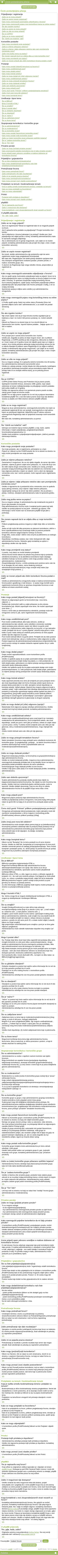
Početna (4, 1553)
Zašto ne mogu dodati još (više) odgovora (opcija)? (20, 76)
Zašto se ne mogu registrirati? (13, 36)
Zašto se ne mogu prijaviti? (11, 17)
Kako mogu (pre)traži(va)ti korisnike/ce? (16, 178)
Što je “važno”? (7, 116)
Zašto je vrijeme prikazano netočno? (15, 47)
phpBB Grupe (7, 1469)
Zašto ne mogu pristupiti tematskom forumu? (18, 81)
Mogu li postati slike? (9, 108)
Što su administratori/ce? (11, 126)
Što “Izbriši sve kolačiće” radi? (13, 39)
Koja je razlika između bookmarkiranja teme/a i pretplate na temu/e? (26, 187)
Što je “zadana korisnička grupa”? (14, 140)
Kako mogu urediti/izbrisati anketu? (14, 79)
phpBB (10, 1549)
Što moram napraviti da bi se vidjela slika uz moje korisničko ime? (26, 56)
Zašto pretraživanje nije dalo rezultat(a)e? (17, 174)
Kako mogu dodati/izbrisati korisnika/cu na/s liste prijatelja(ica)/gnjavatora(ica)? (19, 165)
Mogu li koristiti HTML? (10, 104)
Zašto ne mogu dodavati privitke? (14, 83)
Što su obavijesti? (8, 113)
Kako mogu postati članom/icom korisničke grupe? (20, 133)
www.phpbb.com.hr (28, 1534)
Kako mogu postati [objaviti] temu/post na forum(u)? (20, 67)
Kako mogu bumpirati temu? (12, 95)
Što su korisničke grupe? (11, 131)
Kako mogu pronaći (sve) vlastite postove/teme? (19, 181)
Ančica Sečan (34, 1532)
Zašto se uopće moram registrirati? (14, 19)
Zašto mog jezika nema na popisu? (14, 54)
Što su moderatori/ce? (10, 128)
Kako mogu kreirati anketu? (12, 74)
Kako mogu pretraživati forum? (13, 171)
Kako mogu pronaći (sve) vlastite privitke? (17, 199)
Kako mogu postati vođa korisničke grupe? (17, 136)
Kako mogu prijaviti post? (11, 88)
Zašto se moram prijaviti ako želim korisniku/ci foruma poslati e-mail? (27, 61)
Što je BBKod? (7, 101)
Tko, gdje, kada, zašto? (10, 216)
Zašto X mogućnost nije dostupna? (14, 208)
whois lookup (13, 1509)
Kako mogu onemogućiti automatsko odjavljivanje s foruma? (24, 22)
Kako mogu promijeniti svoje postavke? (16, 44)
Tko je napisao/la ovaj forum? (12, 205)
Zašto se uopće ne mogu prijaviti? (14, 29)
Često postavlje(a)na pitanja (17, 2)
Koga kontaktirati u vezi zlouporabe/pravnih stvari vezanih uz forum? (27, 210)
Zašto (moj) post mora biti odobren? (15, 93)
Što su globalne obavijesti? (11, 111)
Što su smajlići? (7, 106)
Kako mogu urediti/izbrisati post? (14, 69)
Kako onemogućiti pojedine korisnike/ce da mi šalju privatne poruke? (27, 151)
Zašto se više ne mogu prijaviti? (13, 31)
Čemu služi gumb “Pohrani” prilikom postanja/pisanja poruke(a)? (25, 91)
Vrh (3, 247)
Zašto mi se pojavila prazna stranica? (15, 176)
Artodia (55, 1549)
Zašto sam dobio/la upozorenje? (13, 86)
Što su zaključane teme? (11, 118)
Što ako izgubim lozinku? (11, 27)
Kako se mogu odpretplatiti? (12, 191)
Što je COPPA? (7, 34)
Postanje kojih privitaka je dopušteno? (15, 197)
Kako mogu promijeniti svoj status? (14, 58)
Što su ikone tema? (9, 120)
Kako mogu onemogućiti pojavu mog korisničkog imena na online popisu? (28, 24)
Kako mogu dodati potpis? (11, 71)
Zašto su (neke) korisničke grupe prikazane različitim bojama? (24, 138)
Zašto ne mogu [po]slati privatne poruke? (17, 148)
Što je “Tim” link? (8, 143)
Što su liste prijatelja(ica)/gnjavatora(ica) (16, 161)
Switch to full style (29, 7)
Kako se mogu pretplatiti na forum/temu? (16, 189)
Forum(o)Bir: (5, 1541)
